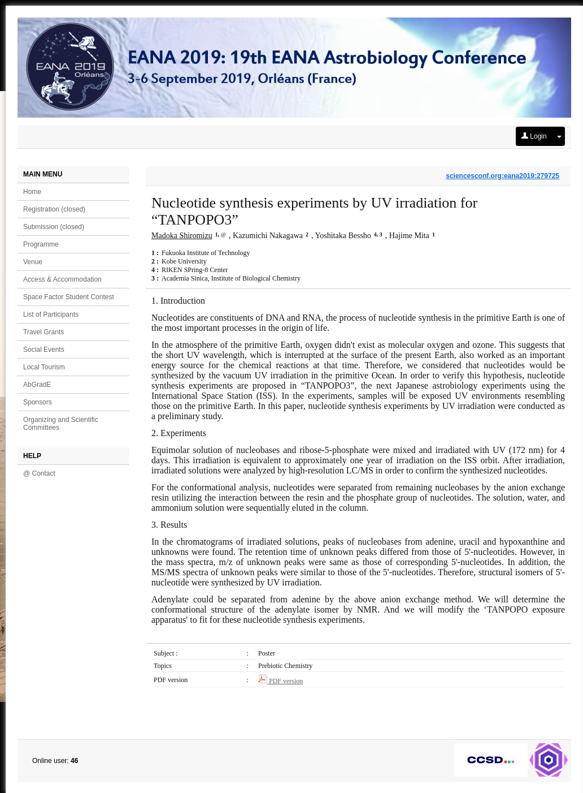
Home (32, 192)
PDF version (280, 681)
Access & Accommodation (62, 279)
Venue (32, 262)
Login (534, 136)
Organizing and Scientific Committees (60, 424)
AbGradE (37, 385)
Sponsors (37, 402)
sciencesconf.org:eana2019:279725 (502, 176)
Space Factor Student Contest (68, 297)
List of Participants (51, 314)
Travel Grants (43, 332)
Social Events (43, 350)
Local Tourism (44, 367)
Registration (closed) (54, 209)
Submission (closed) (53, 227)
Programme (41, 244)
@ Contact (39, 473)
